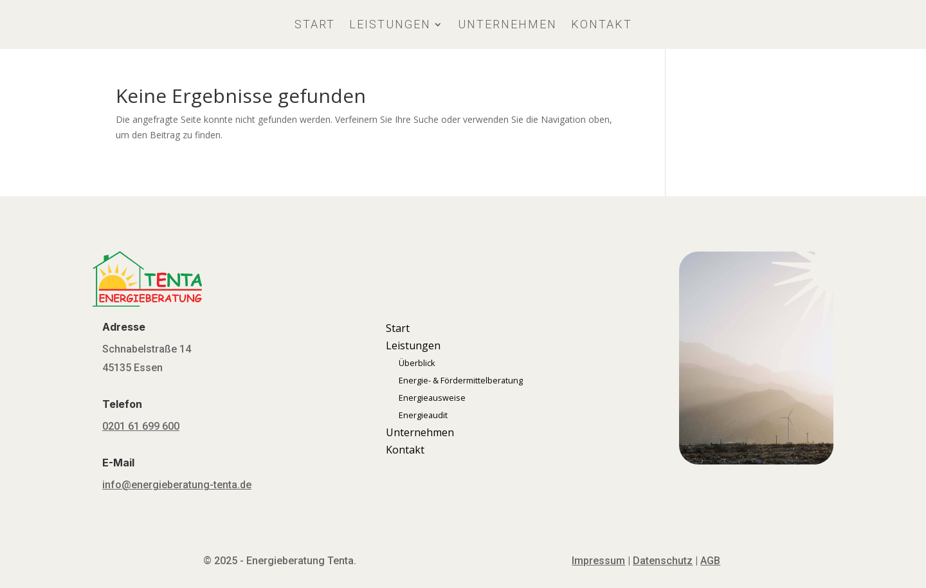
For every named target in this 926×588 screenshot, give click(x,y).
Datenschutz (663, 561)
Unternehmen (507, 24)
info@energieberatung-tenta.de (176, 485)
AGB (710, 561)
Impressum (598, 561)
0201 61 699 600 (140, 426)
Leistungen (390, 24)
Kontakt (601, 24)
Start (315, 24)
